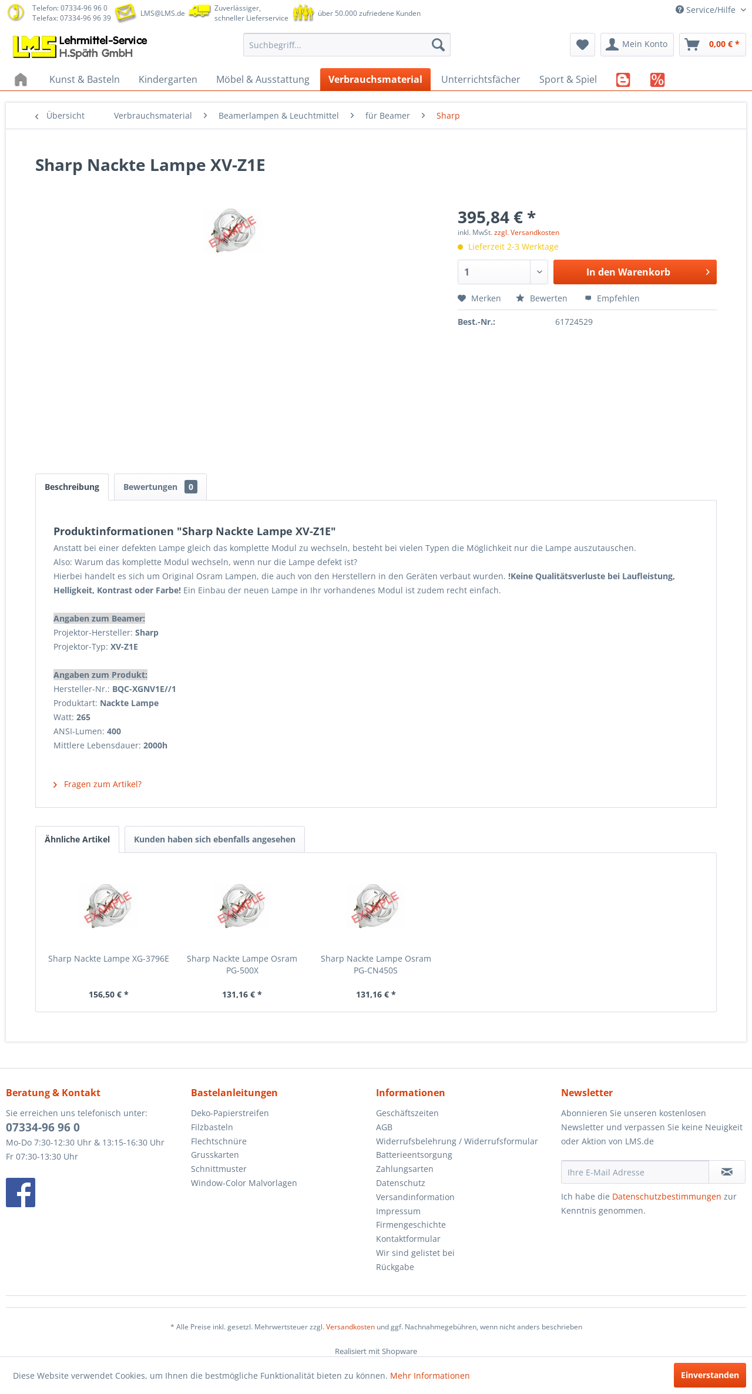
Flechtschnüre (219, 1141)
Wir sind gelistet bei (415, 1252)
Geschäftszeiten (407, 1112)
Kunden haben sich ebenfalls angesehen (215, 839)
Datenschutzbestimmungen (666, 1196)
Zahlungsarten (405, 1168)
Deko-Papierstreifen (230, 1112)
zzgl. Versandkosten (526, 232)
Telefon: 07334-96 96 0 (70, 8)
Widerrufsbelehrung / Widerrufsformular (457, 1141)
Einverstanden (710, 1374)
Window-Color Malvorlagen (244, 1182)
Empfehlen (612, 298)
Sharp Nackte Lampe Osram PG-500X (242, 964)
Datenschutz (400, 1182)
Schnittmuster (219, 1168)
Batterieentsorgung (414, 1154)
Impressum (398, 1211)
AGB (384, 1127)
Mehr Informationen (430, 1375)
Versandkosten (350, 1327)
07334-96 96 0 (43, 1127)
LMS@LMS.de (162, 13)
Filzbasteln (212, 1127)
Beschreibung (72, 486)
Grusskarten (215, 1154)
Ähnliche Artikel (77, 839)
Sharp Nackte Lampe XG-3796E (108, 958)
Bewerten (543, 298)
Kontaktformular (408, 1238)
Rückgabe (395, 1266)
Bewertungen (160, 486)
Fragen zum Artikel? (97, 784)
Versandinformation (415, 1196)
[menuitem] (347, 44)
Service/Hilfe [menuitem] (707, 9)
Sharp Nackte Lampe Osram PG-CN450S (376, 964)
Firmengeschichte (411, 1224)
